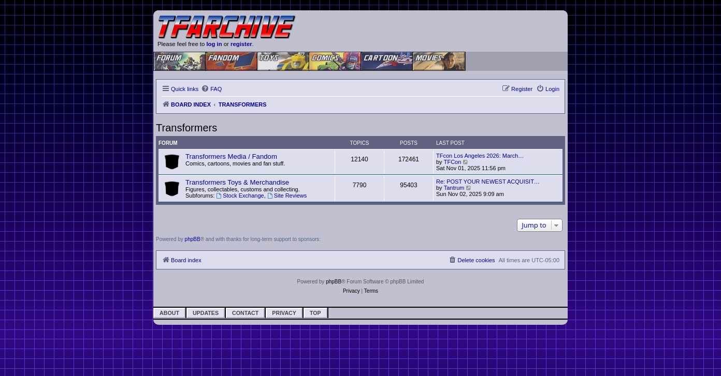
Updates (206, 313)
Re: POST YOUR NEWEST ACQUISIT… (488, 181)
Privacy (284, 313)
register (241, 44)
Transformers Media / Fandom (231, 156)
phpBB (192, 239)
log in (214, 44)
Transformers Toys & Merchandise (237, 182)
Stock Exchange (240, 195)
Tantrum (454, 188)
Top (315, 313)
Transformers (186, 127)
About (169, 313)
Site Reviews (287, 195)
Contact (245, 313)
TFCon (453, 162)
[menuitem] (211, 89)
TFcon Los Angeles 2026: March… (480, 156)
